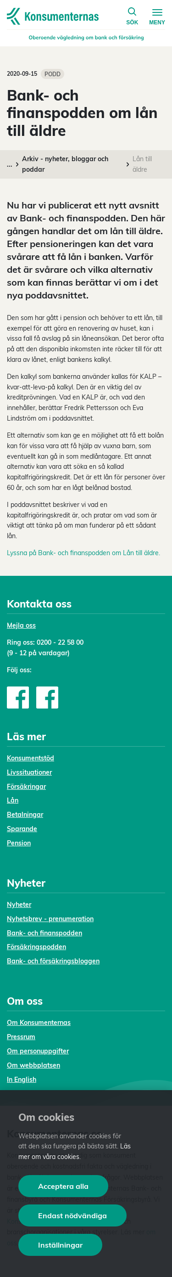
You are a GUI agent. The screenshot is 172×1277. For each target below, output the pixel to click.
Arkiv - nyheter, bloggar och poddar (65, 164)
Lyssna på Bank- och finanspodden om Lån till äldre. (83, 553)
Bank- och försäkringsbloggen (53, 961)
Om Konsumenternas (39, 1022)
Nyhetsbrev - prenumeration (50, 919)
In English (21, 1079)
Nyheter (19, 904)
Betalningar (25, 814)
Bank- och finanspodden (44, 933)
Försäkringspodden (36, 947)
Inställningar (60, 1244)
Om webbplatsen (33, 1065)
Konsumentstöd (30, 758)
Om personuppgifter (38, 1051)
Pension (19, 843)
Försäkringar (26, 786)
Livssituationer (29, 772)
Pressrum (21, 1037)
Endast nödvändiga (72, 1215)
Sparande (22, 829)
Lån (12, 800)
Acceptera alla (63, 1186)
